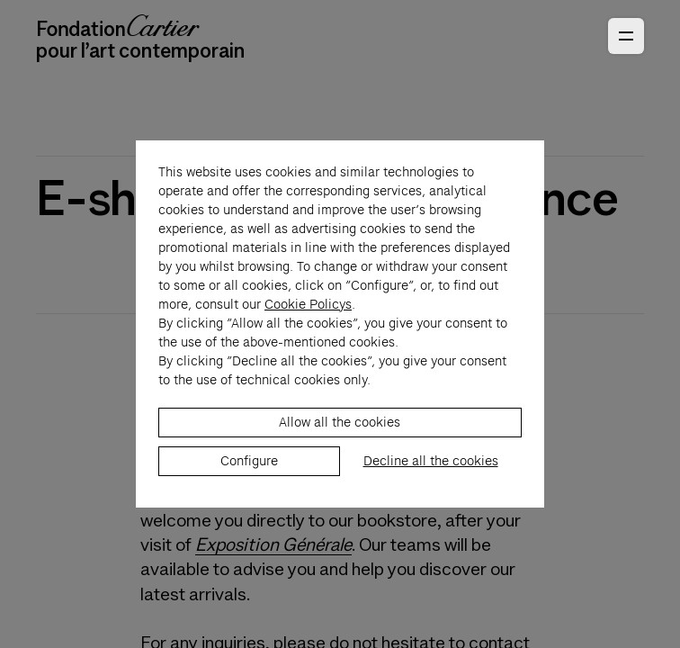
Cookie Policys (308, 314)
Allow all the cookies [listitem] (339, 432)
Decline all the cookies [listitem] (430, 471)
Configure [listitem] (249, 471)
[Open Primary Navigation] (626, 36)
